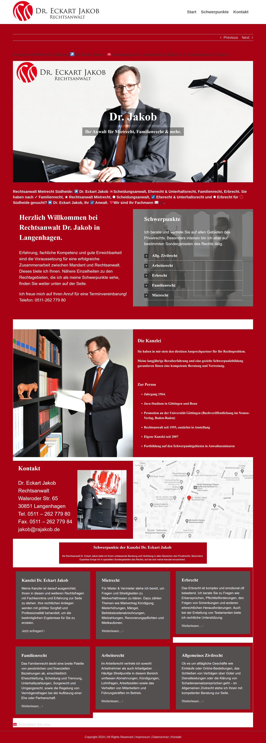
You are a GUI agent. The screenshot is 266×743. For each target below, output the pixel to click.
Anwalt (29, 322)
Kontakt (176, 737)
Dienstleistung (64, 322)
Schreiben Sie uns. (32, 724)
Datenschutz (160, 737)
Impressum (142, 737)
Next (245, 37)
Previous (231, 37)
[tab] (29, 322)
